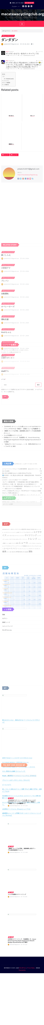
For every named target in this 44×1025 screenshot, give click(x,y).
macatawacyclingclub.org (22, 13)
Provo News (31, 968)
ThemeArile (22, 970)
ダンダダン (15, 31)
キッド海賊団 (6, 88)
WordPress (22, 968)
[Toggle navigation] (22, 24)
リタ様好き (6, 90)
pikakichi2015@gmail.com (11, 49)
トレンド (6, 160)
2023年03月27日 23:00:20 (29, 61)
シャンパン (6, 86)
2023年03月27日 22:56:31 (29, 74)
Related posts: (10, 84)
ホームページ (6, 31)
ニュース (15, 160)
